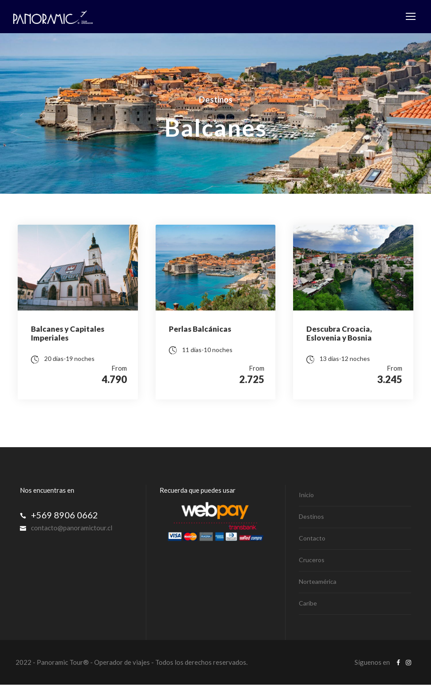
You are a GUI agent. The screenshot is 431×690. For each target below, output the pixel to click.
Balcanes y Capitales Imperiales (67, 333)
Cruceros (311, 565)
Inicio (306, 500)
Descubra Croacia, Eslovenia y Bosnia (339, 333)
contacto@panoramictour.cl (71, 533)
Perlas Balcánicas (200, 329)
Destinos (311, 521)
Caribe (308, 608)
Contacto (312, 543)
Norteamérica (317, 586)
